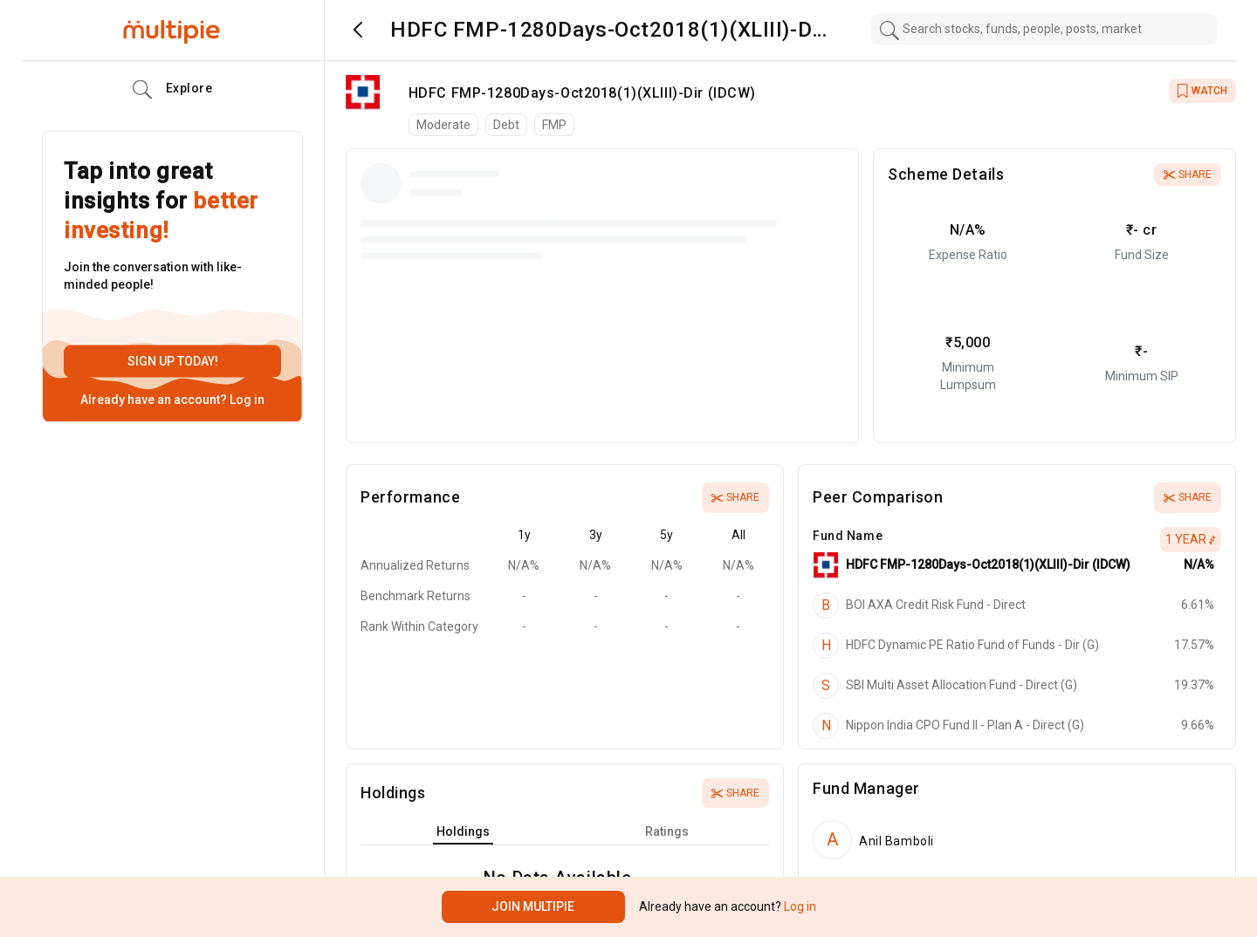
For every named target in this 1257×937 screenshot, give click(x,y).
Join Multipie (532, 906)
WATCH (1202, 91)
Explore (173, 89)
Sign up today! (172, 361)
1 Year (1190, 539)
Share (1188, 174)
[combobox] (1044, 29)
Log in (245, 400)
